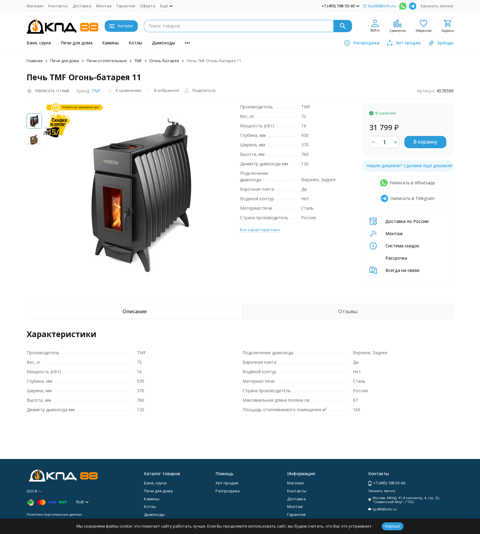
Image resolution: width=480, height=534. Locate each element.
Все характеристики (260, 229)
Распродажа (228, 491)
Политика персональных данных (54, 514)
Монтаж (104, 6)
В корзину (425, 141)
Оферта (147, 6)
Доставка (82, 6)
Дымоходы (163, 43)
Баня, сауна (39, 43)
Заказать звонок (437, 6)
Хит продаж (227, 483)
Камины (110, 43)
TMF (138, 60)
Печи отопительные (107, 60)
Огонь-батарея (164, 60)
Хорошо (392, 526)
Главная (35, 60)
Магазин (35, 6)
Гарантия (126, 6)
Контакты (58, 6)
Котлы (135, 43)
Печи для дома (76, 43)
